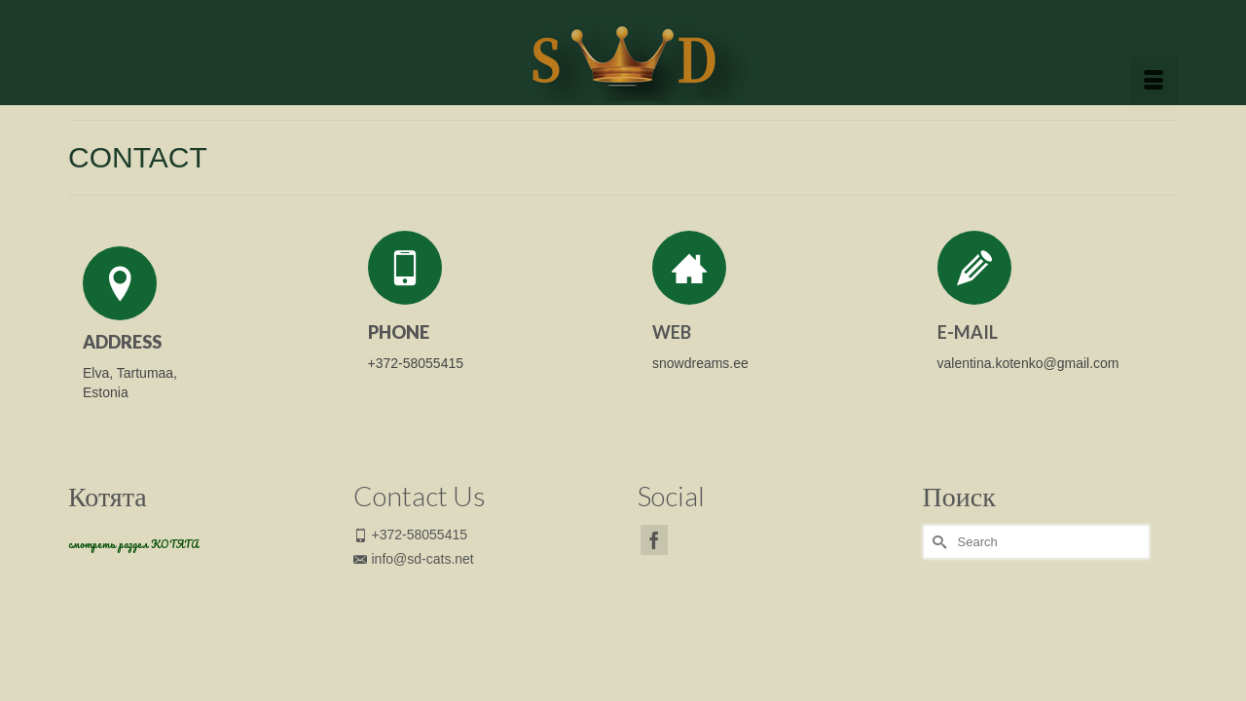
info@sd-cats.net (413, 595)
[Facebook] (654, 576)
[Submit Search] (937, 578)
